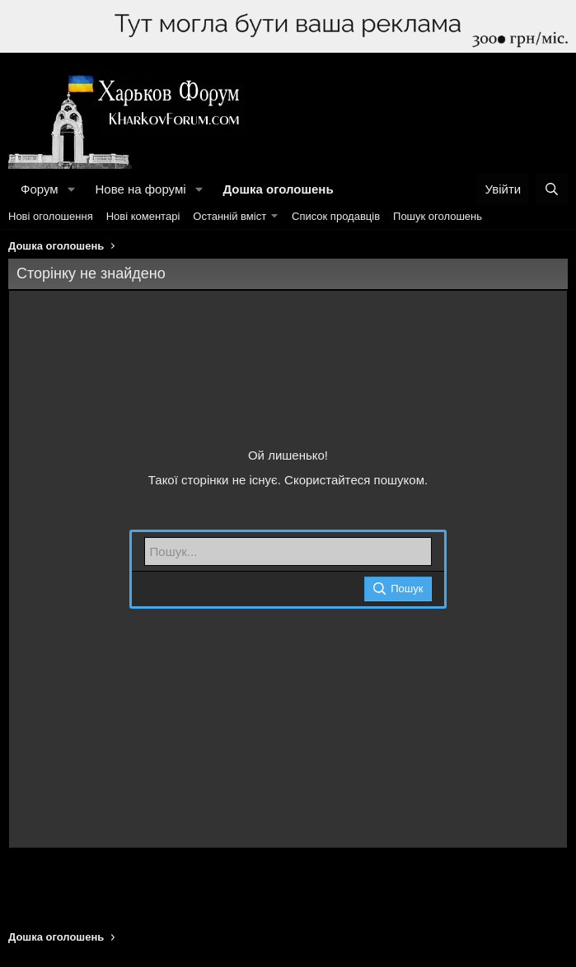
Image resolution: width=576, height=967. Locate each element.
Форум (40, 189)
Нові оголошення (50, 216)
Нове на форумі (140, 189)
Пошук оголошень (437, 216)
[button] (70, 189)
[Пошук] (552, 189)
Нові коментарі (143, 216)
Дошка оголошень (277, 189)
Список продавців (336, 216)
